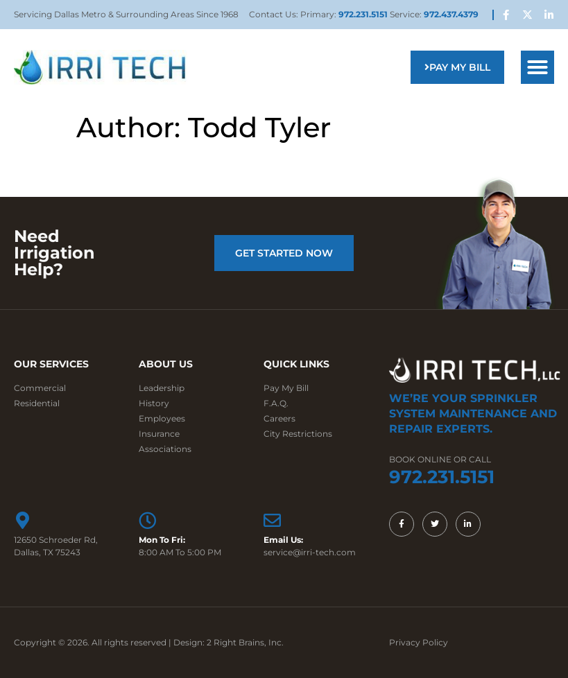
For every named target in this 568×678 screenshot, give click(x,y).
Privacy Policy (418, 642)
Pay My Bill (286, 388)
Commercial (40, 388)
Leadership (161, 388)
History (154, 403)
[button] (537, 67)
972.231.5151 (364, 14)
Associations (165, 449)
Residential (37, 403)
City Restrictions (298, 433)
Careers (279, 418)
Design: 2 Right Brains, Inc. (228, 642)
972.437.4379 (451, 14)
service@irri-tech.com (310, 552)
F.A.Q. (276, 403)
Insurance (159, 433)
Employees (162, 418)
